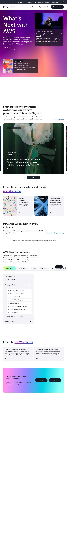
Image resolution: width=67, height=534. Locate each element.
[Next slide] (38, 177)
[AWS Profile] (63, 2)
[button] (57, 7)
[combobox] (12, 190)
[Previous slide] (28, 177)
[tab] (10, 268)
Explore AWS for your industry (55, 233)
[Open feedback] (65, 267)
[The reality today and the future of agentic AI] (49, 29)
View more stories (59, 119)
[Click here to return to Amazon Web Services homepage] (5, 7)
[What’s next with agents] (20, 66)
